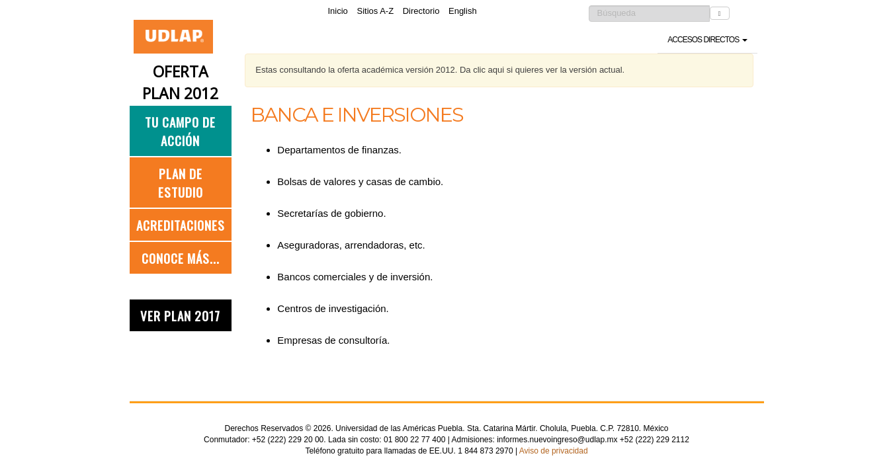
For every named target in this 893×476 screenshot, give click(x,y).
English (462, 11)
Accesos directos (707, 39)
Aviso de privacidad (553, 451)
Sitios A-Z (375, 11)
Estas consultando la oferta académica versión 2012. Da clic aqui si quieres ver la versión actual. (439, 70)
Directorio (421, 11)
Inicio (338, 11)
